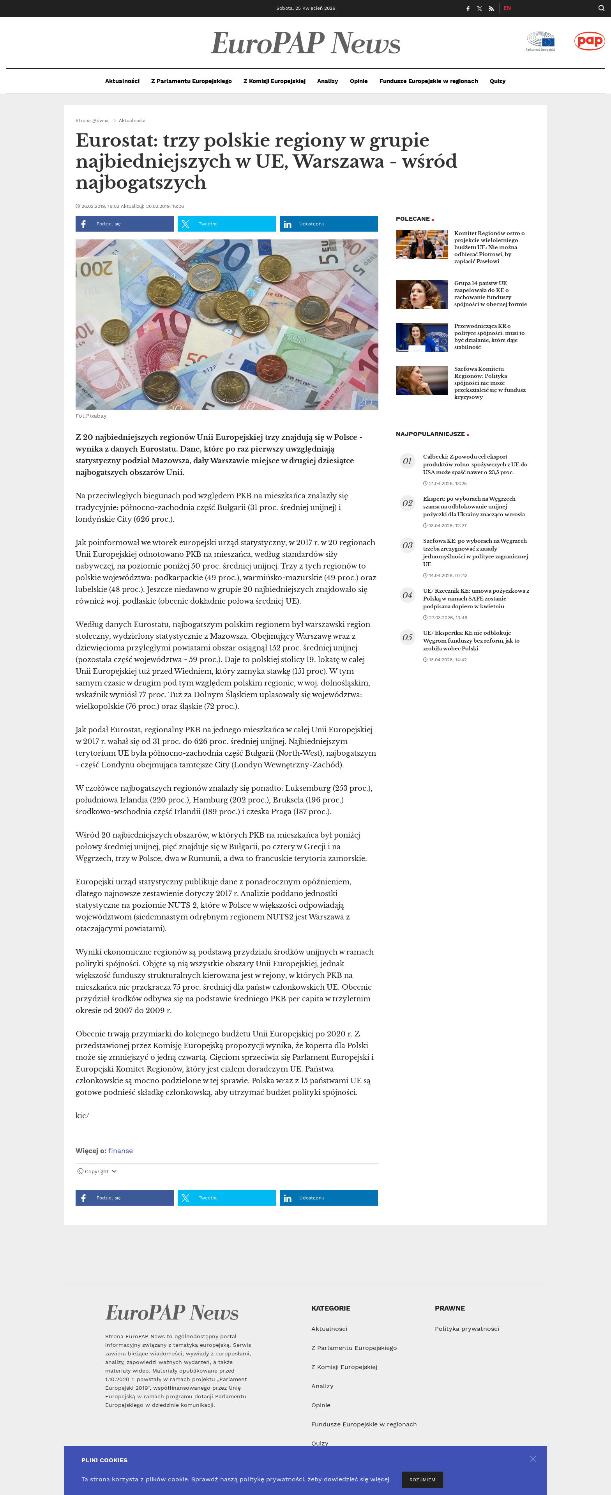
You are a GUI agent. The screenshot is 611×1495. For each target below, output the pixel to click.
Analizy (327, 81)
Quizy (498, 81)
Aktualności (122, 81)
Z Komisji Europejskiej (275, 81)
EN (507, 8)
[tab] (227, 1173)
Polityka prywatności (467, 1328)
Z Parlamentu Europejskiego (191, 81)
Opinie (359, 81)
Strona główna (92, 120)
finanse (120, 1150)
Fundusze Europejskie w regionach (429, 81)
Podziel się (100, 224)
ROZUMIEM (422, 1480)
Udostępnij (304, 224)
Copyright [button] (97, 1171)
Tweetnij (199, 224)
